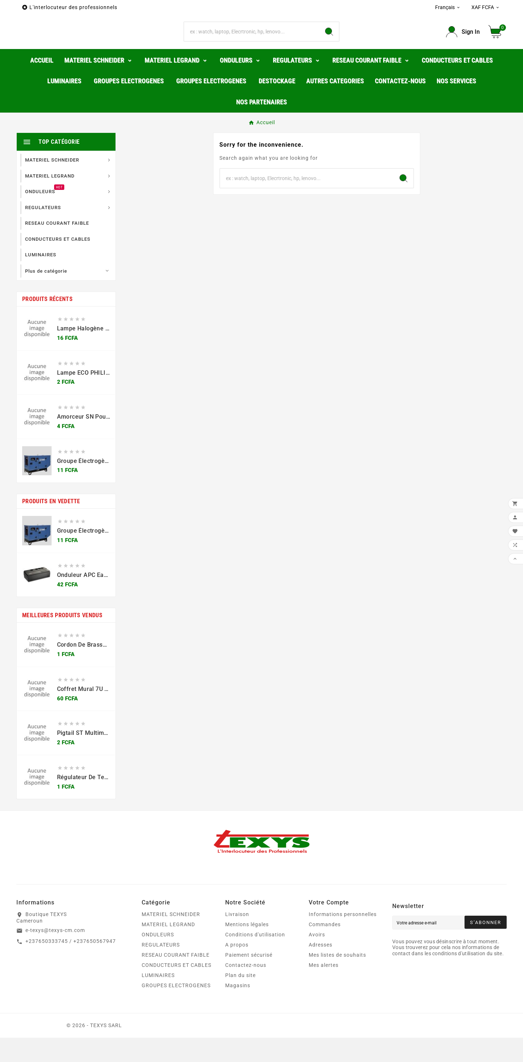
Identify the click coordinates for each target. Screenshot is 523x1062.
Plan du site (240, 999)
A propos (236, 969)
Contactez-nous (245, 989)
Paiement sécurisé (248, 979)
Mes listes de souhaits (337, 979)
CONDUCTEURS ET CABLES (176, 989)
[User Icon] (463, 44)
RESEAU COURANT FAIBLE (176, 979)
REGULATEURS (161, 969)
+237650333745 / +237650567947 (70, 965)
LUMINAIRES (158, 999)
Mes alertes (323, 989)
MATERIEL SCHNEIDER (171, 938)
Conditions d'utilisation (255, 959)
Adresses (320, 969)
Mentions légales (247, 949)
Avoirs (317, 959)
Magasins (237, 1010)
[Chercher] (251, 43)
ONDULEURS (158, 959)
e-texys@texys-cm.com (55, 954)
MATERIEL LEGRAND (168, 949)
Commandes (325, 949)
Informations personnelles (343, 938)
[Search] (329, 44)
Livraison (237, 938)
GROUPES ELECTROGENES (176, 1010)
